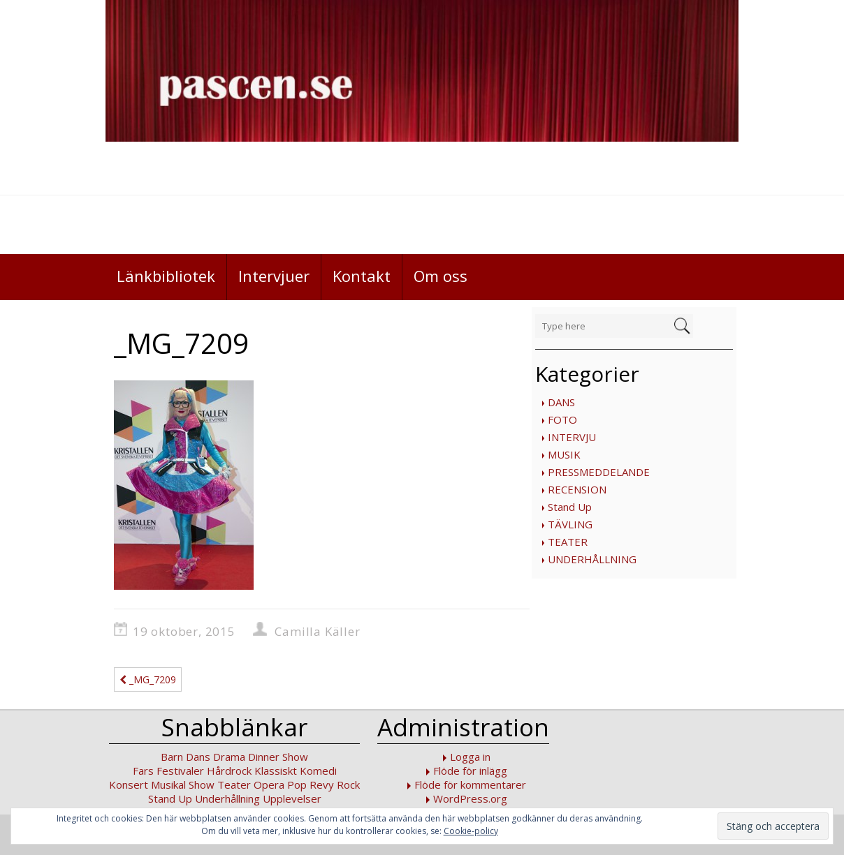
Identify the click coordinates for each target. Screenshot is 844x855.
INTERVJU (572, 437)
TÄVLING (570, 524)
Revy (322, 784)
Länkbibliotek (166, 275)
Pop (297, 784)
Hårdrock (229, 771)
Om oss (440, 275)
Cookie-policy (471, 831)
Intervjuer (274, 275)
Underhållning (227, 798)
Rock (348, 784)
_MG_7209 (147, 679)
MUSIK (564, 454)
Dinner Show (278, 757)
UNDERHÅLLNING (592, 559)
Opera (269, 784)
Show (201, 784)
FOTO (562, 419)
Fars (143, 771)
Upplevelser (292, 798)
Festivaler (180, 771)
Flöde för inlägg (470, 771)
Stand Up (570, 507)
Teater (234, 784)
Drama (229, 757)
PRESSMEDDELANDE (599, 472)
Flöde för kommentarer (470, 784)
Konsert (128, 784)
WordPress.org (470, 798)
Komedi (318, 771)
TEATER (568, 542)
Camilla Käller (317, 631)
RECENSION (577, 489)
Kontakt (362, 275)
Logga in (470, 757)
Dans (198, 757)
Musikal (168, 784)
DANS (561, 402)
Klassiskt (275, 771)
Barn (172, 757)
